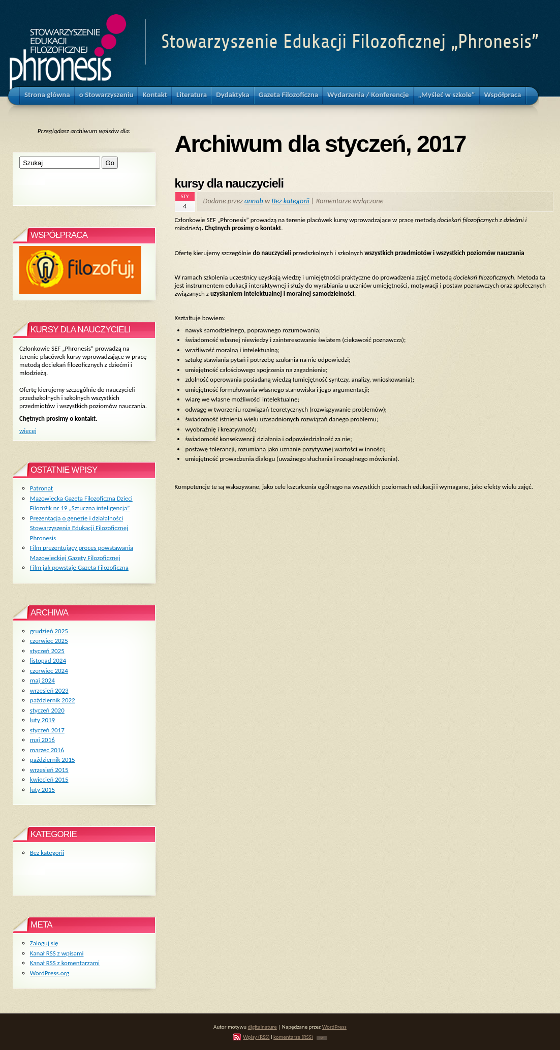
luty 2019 (42, 720)
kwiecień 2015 (49, 779)
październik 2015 (52, 759)
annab (253, 200)
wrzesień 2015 (49, 770)
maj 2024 (42, 680)
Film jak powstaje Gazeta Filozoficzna (79, 567)
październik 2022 (52, 700)
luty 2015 (42, 789)
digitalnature (262, 1026)
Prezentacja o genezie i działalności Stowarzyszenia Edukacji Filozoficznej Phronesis (79, 528)
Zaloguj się (44, 943)
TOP (322, 1037)
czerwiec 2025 (49, 640)
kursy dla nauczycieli (229, 183)
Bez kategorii (290, 200)
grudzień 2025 (49, 631)
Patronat (41, 488)
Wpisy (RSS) (256, 1036)
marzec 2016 (47, 750)
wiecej (28, 431)
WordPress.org (49, 973)
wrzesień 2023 (49, 690)
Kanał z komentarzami (65, 963)
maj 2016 (42, 740)
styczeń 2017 (47, 730)
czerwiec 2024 (49, 670)
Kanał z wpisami (57, 953)
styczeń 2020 (47, 710)
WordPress (334, 1026)
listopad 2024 (48, 660)
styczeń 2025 (47, 651)
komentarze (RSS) (293, 1036)
